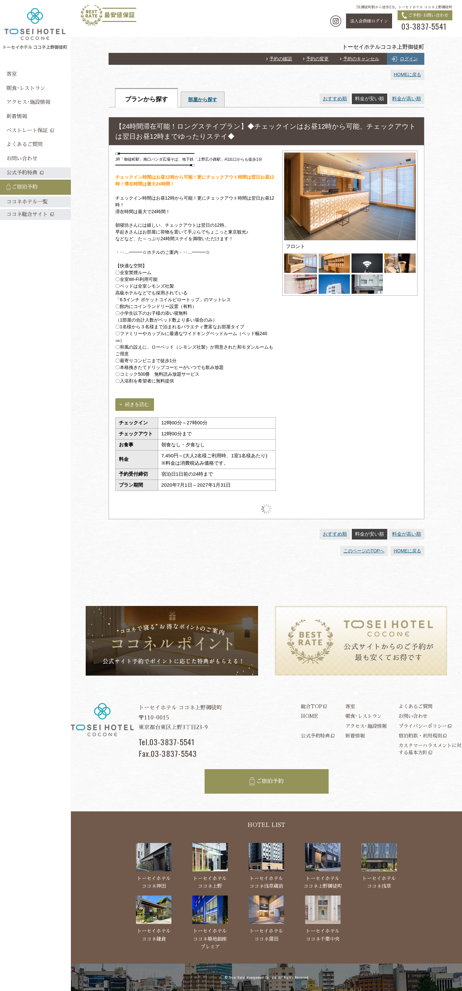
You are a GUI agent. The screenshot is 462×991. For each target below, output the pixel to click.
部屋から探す (202, 99)
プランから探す (146, 99)
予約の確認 (280, 58)
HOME (309, 716)
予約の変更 (317, 58)
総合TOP (311, 706)
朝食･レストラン (363, 716)
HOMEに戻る (407, 74)
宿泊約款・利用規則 (420, 735)
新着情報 (355, 735)
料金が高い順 (406, 98)
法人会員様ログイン (369, 21)
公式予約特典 (315, 735)
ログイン (409, 58)
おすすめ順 (335, 98)
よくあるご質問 (415, 706)
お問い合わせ (413, 716)
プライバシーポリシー (423, 726)
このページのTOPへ (363, 550)
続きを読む (137, 404)
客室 (350, 706)
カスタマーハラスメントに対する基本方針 (430, 749)
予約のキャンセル (361, 58)
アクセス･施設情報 (366, 726)
